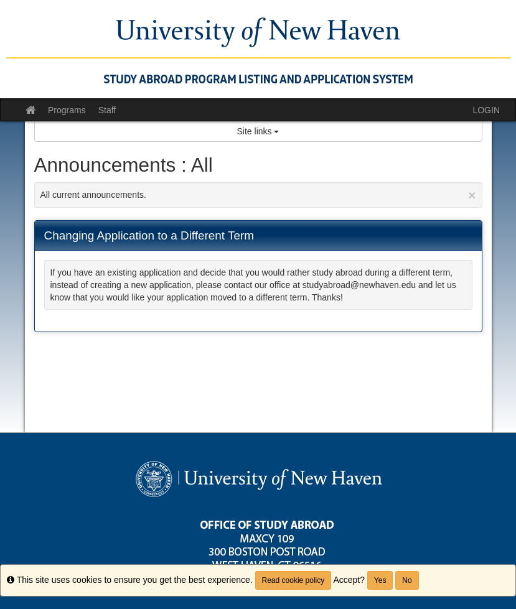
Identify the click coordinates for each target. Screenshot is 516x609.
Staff (107, 110)
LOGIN (486, 110)
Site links (258, 131)
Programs (67, 110)
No (406, 580)
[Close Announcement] (472, 195)
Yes (380, 580)
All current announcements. (258, 195)
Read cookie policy (293, 580)
